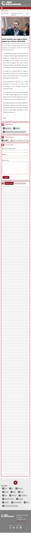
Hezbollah (8, 128)
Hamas (17, 128)
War (6, 488)
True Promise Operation (11, 506)
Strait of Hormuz (9, 499)
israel (21, 492)
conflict (7, 502)
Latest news (9, 183)
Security (14, 495)
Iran (6, 495)
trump (6, 492)
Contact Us (19, 525)
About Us (11, 525)
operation (24, 495)
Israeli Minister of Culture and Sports (15, 132)
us (12, 488)
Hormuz (20, 488)
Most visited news (20, 183)
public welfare (17, 502)
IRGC (14, 492)
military (21, 499)
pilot (27, 502)
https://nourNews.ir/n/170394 (21, 140)
